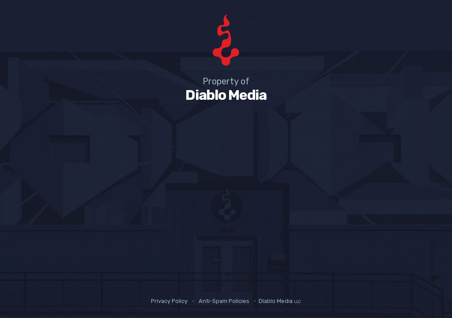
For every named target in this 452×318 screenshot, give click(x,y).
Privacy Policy (169, 301)
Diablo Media (280, 301)
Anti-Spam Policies (224, 301)
